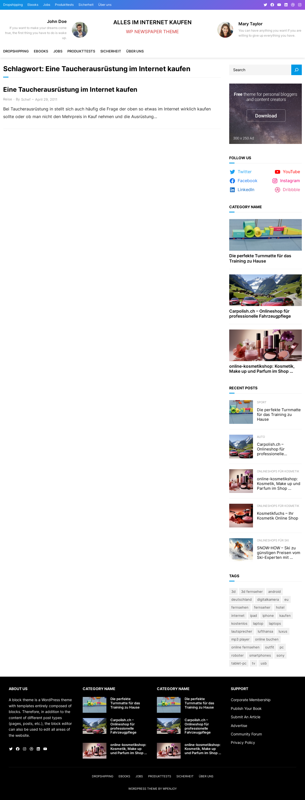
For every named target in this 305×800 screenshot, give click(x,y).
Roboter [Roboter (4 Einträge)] (237, 655)
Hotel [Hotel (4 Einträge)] (280, 607)
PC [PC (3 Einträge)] (282, 647)
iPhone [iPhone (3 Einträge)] (268, 615)
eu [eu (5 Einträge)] (286, 599)
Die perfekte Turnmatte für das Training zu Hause (260, 258)
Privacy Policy (243, 742)
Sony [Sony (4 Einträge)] (280, 655)
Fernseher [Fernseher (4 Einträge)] (262, 607)
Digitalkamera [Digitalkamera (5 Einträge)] (268, 599)
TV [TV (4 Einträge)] (253, 663)
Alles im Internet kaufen (152, 22)
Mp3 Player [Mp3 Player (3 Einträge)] (240, 639)
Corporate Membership (251, 699)
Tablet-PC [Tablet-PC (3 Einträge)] (238, 663)
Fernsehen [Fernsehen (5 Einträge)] (239, 607)
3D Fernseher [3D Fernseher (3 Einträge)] (252, 591)
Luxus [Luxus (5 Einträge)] (283, 631)
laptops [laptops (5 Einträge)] (275, 623)
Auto (261, 437)
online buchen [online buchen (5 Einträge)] (267, 639)
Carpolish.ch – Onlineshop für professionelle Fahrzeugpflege (260, 314)
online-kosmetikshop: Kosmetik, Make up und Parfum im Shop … (262, 369)
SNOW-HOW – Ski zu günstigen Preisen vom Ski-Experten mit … (278, 553)
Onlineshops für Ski (273, 540)
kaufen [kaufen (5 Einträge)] (285, 615)
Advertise (239, 725)
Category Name (245, 207)
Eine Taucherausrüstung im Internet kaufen (70, 89)
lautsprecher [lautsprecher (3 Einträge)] (241, 631)
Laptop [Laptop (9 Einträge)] (258, 623)
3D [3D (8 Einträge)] (233, 591)
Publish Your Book (246, 708)
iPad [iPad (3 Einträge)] (253, 615)
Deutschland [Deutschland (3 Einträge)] (241, 599)
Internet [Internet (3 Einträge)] (238, 615)
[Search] (296, 70)
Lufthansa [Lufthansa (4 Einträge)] (265, 631)
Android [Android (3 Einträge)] (274, 591)
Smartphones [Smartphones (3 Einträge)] (260, 655)
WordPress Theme (142, 789)
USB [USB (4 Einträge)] (264, 663)
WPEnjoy (170, 789)
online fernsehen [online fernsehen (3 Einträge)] (245, 647)
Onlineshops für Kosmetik (278, 471)
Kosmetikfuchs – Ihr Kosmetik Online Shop (277, 516)
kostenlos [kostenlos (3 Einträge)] (239, 623)
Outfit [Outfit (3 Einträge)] (269, 647)
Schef (26, 99)
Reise (7, 99)
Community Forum (246, 734)
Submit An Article (245, 717)
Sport (261, 402)
